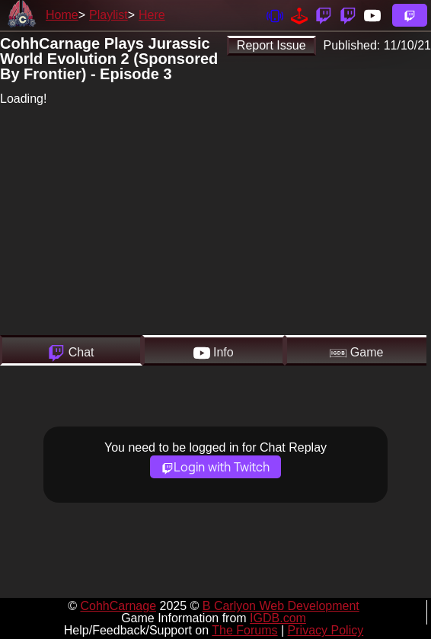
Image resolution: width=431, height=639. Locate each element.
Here (152, 14)
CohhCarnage (118, 605)
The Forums (244, 630)
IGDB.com (278, 618)
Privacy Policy (326, 630)
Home (62, 14)
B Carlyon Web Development (281, 605)
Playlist (108, 14)
